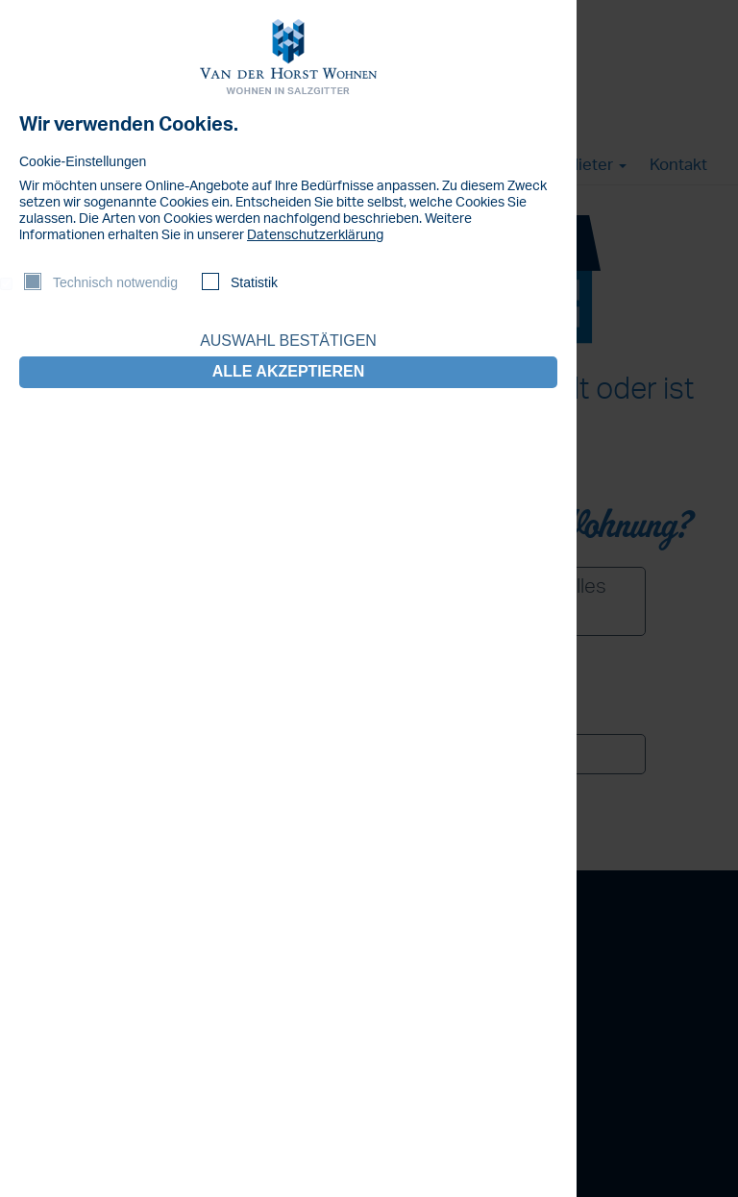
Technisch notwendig (115, 282)
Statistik (254, 282)
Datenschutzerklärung (315, 235)
